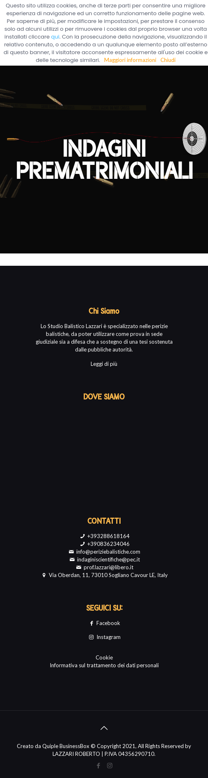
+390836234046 (103, 544)
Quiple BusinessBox (65, 746)
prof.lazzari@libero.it (104, 567)
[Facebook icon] (98, 765)
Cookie (104, 657)
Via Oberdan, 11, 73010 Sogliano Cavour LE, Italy (104, 575)
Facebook (104, 623)
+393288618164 (103, 536)
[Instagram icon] (109, 765)
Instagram (103, 637)
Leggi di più (104, 363)
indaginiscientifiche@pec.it (103, 559)
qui (55, 37)
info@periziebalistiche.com (104, 551)
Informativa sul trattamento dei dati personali (104, 665)
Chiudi (168, 60)
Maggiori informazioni (130, 60)
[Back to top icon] (104, 727)
